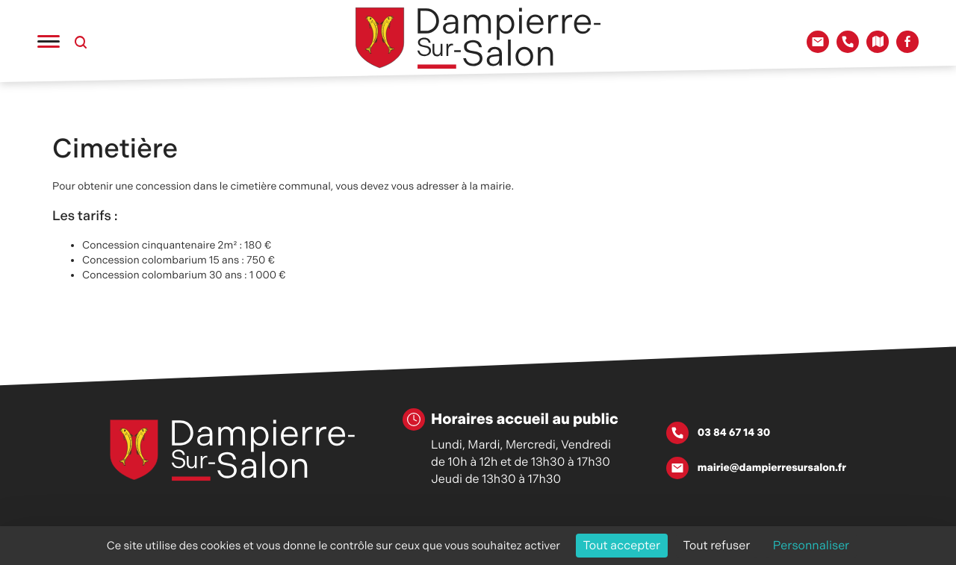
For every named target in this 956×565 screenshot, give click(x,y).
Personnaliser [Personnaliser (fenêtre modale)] (811, 545)
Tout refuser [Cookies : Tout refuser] (717, 545)
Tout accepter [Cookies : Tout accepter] (622, 545)
